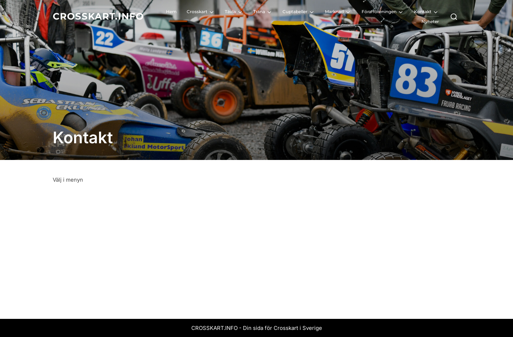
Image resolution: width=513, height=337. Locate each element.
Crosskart (201, 12)
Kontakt (426, 12)
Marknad (338, 12)
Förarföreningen (383, 12)
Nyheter (430, 21)
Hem (171, 11)
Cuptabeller (299, 12)
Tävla (234, 12)
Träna (263, 12)
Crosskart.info (98, 16)
